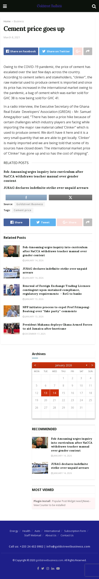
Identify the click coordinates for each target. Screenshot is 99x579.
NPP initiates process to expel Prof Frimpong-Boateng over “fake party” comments (56, 309)
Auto (37, 531)
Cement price (22, 210)
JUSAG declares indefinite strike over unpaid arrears (46, 188)
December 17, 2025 (34, 333)
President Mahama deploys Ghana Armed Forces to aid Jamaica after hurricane (57, 326)
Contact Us (67, 535)
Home (7, 21)
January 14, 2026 (33, 260)
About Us (50, 535)
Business (19, 21)
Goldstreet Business (29, 204)
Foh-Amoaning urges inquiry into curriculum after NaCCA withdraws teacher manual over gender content (43, 176)
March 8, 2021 (12, 37)
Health (26, 531)
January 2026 (63, 365)
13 (45, 393)
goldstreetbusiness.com (49, 560)
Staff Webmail (32, 535)
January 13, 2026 (33, 299)
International (52, 531)
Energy (14, 531)
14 (54, 393)
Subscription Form (75, 531)
